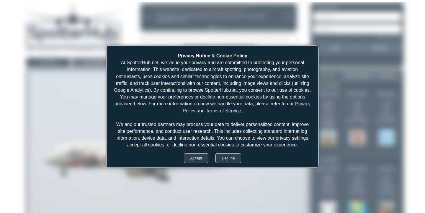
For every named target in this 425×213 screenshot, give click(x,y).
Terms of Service (223, 110)
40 (357, 178)
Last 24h (48, 62)
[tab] (211, 28)
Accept (196, 158)
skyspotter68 (357, 168)
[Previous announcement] (148, 15)
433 (327, 178)
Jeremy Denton (328, 168)
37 (386, 178)
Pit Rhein (386, 168)
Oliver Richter (328, 93)
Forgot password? (388, 37)
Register (379, 47)
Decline (228, 158)
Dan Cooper (357, 93)
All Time (387, 75)
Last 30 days (357, 75)
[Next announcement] (288, 15)
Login (335, 47)
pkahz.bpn (386, 93)
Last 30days (94, 62)
